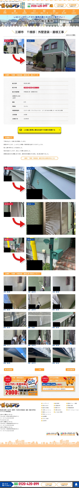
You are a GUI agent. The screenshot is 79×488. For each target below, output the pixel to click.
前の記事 (69, 369)
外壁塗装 (30, 87)
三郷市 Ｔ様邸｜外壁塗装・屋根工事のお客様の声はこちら (39, 158)
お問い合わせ (58, 410)
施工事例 (64, 13)
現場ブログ (57, 407)
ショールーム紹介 (54, 13)
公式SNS (74, 13)
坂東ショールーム (47, 412)
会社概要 (45, 416)
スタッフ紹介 (46, 418)
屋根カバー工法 (36, 87)
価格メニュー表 (44, 13)
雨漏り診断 (70, 405)
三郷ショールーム (47, 410)
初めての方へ (15, 13)
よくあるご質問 (58, 412)
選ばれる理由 (46, 407)
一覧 (39, 369)
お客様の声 (57, 405)
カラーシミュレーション (73, 410)
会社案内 (24, 13)
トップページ (46, 403)
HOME (5, 13)
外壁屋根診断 (71, 407)
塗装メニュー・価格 (72, 403)
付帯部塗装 (26, 87)
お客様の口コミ (34, 13)
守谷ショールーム (47, 414)
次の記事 (9, 369)
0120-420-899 (46, 389)
